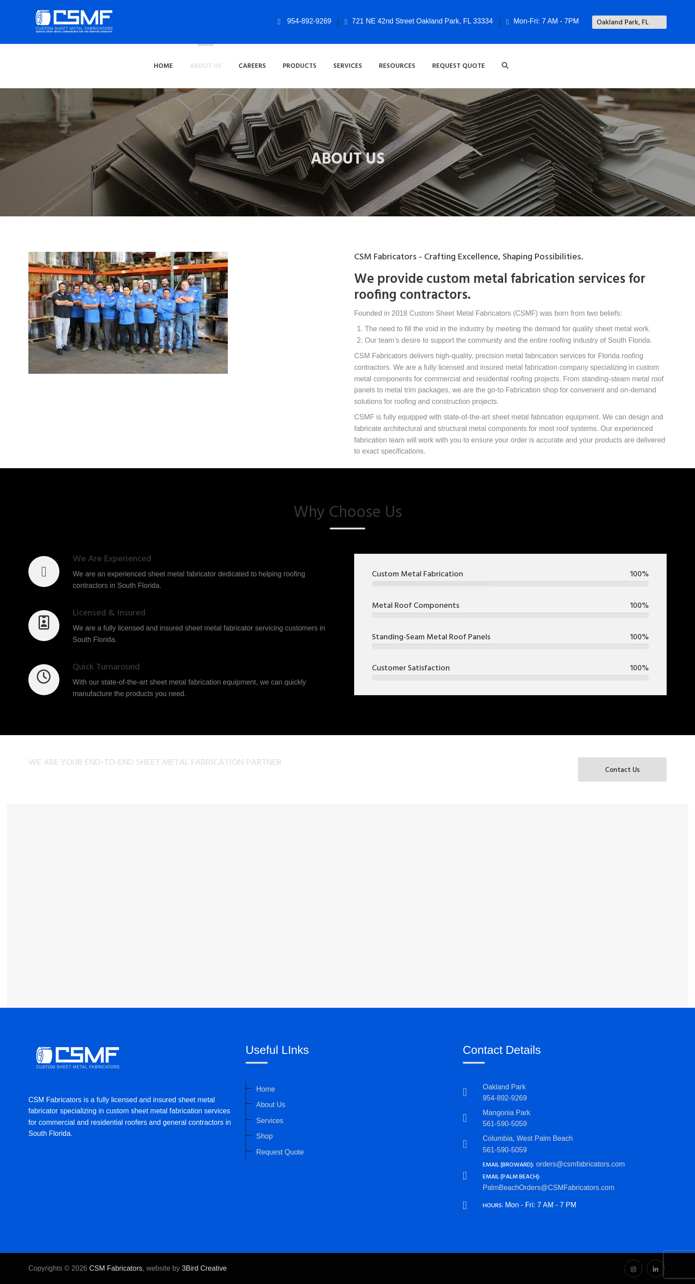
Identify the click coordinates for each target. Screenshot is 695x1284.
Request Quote (458, 66)
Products (299, 66)
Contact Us (622, 770)
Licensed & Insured (109, 613)
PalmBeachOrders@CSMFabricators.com (548, 1187)
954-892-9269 (305, 21)
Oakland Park (504, 1087)
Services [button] (347, 66)
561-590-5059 (505, 1123)
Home (163, 66)
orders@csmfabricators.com (580, 1164)
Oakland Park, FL (623, 22)
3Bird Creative (204, 1268)
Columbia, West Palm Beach (528, 1138)
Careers (252, 66)
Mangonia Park (507, 1112)
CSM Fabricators (115, 1268)
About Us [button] (206, 66)
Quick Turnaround (106, 667)
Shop (264, 1136)
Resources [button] (397, 66)
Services (269, 1120)
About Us (270, 1104)
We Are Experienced (112, 559)
